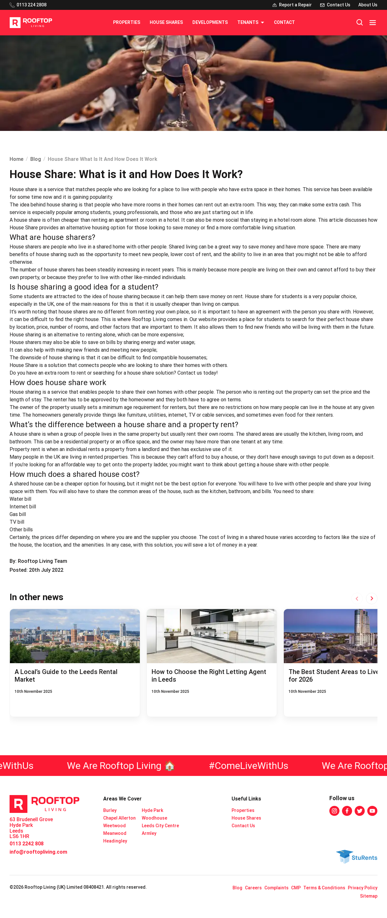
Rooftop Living (149, 319)
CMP (296, 887)
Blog (35, 159)
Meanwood (114, 833)
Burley (110, 810)
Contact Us (243, 825)
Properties (126, 22)
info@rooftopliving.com (38, 852)
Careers (253, 887)
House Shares (166, 22)
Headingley (115, 840)
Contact (284, 22)
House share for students (273, 296)
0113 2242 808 (27, 844)
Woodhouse (154, 818)
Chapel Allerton (119, 818)
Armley (149, 833)
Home (17, 159)
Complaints (276, 887)
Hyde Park (152, 810)
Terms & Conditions (324, 887)
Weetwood (114, 825)
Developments (210, 22)
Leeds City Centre (160, 825)
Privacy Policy (362, 887)
